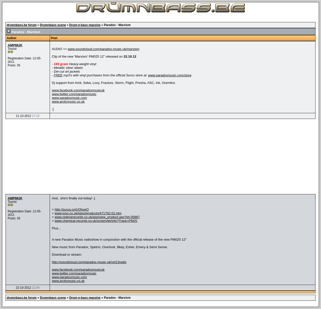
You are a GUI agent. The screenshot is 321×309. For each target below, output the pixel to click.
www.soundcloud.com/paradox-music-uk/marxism (103, 49)
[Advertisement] (160, 156)
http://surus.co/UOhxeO (72, 209)
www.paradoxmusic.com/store (170, 75)
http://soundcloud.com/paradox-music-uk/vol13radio (89, 262)
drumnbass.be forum (22, 25)
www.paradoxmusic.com (69, 98)
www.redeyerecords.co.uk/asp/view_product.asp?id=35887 (97, 217)
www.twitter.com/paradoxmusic (74, 94)
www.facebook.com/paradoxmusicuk (78, 90)
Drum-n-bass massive (85, 25)
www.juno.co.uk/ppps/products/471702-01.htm (88, 213)
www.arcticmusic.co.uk (68, 101)
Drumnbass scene (53, 25)
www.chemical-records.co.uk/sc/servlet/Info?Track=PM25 (96, 221)
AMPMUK (15, 45)
